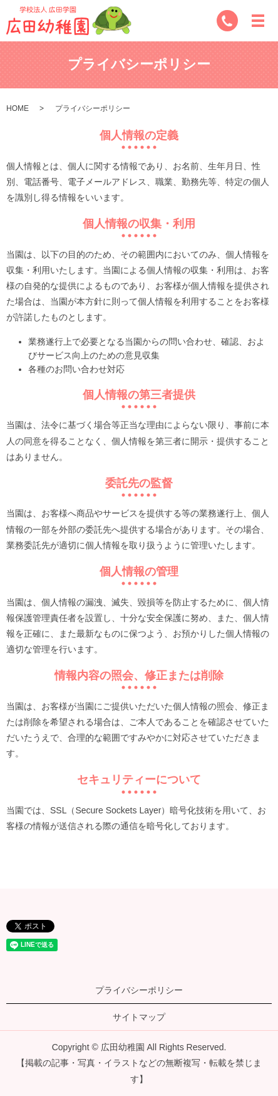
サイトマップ (139, 1017)
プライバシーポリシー (139, 990)
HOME (17, 108)
